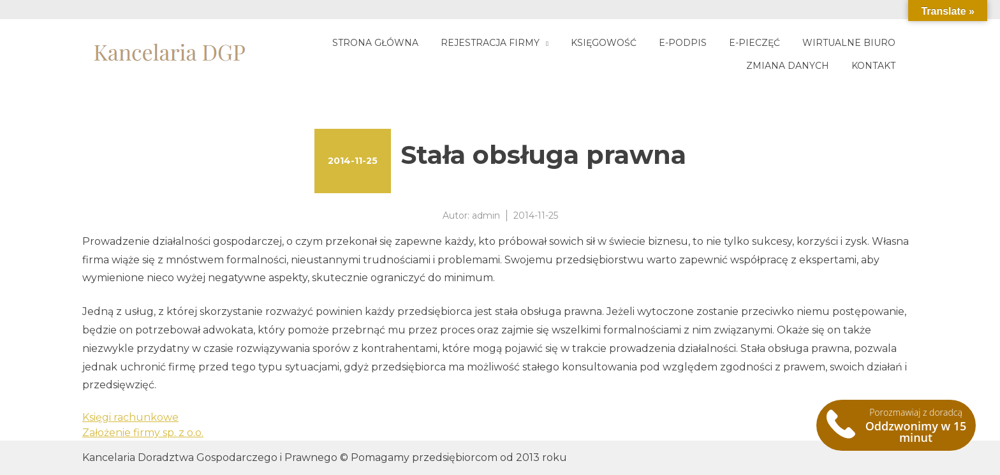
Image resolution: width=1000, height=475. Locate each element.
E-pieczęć (754, 42)
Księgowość (603, 42)
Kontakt (873, 65)
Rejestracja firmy (490, 42)
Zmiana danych (787, 65)
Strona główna (375, 42)
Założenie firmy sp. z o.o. (142, 433)
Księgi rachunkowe (130, 417)
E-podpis (683, 42)
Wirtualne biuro (848, 42)
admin (486, 215)
